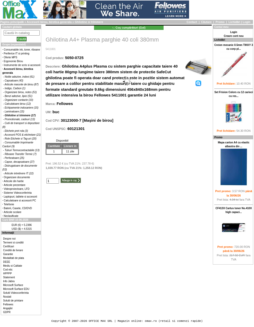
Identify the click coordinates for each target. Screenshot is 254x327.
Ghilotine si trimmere (89, 21)
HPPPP (7, 273)
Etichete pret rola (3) (16, 130)
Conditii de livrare (13, 250)
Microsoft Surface (13, 285)
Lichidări (234, 21)
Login (246, 21)
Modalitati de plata (13, 258)
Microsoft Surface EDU (16, 289)
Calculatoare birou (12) (18, 103)
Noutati (7, 296)
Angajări (8, 308)
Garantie (8, 254)
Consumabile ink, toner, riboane (22, 49)
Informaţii (8, 232)
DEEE (6, 261)
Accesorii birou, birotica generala (49, 21)
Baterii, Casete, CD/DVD (18, 208)
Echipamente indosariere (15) (21, 107)
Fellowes (8, 304)
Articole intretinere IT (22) (19, 173)
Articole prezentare (15, 185)
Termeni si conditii (13, 242)
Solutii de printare (13, 300)
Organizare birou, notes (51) (21, 92)
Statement (9, 277)
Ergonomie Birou (13, 61)
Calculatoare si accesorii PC (20, 200)
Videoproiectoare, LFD (17, 188)
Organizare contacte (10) (19, 100)
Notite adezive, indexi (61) (20, 76)
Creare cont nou (234, 36)
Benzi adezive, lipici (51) (18, 96)
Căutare (206, 21)
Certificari (8, 246)
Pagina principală (12, 21)
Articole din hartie (14, 181)
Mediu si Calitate (12, 265)
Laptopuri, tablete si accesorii (20, 196)
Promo (220, 21)
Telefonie (9, 204)
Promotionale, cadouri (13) (20, 119)
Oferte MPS (10, 57)
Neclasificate (11, 216)
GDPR (7, 312)
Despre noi (9, 238)
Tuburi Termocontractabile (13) (22, 150)
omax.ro (151, 321)
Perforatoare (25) (14, 158)
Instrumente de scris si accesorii (22, 65)
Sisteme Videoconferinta (18, 192)
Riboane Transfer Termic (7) (21, 154)
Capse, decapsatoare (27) (20, 161)
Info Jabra (8, 281)
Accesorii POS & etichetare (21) (23, 134)
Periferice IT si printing (16, 53)
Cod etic (8, 269)
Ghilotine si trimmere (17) (20, 115)
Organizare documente (17, 177)
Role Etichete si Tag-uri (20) (21, 138)
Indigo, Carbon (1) (15, 88)
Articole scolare (12, 212)
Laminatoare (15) (14, 111)
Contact (192, 21)
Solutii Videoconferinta (16, 292)
